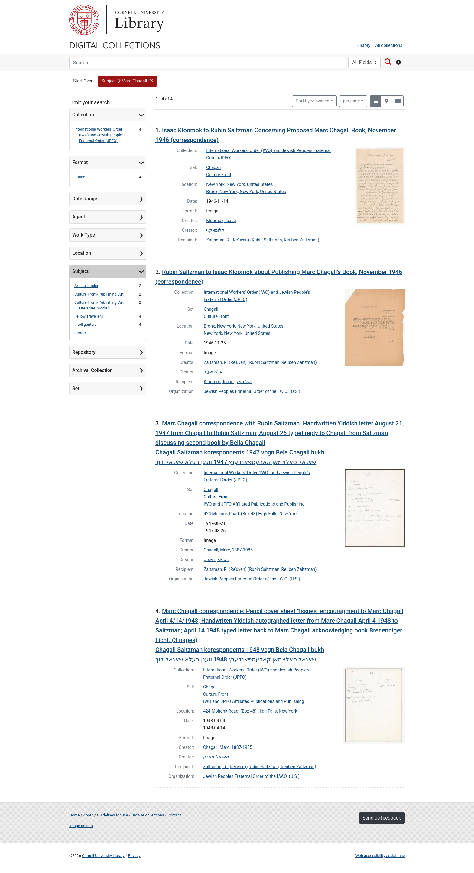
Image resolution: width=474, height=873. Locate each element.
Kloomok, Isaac (221, 220)
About (88, 815)
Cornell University (84, 20)
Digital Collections (115, 45)
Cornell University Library (103, 855)
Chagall (213, 167)
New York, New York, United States (239, 184)
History (364, 45)
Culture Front (218, 174)
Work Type (83, 235)
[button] (127, 81)
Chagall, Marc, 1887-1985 (228, 550)
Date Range (84, 199)
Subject (80, 271)
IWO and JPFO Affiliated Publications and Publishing (254, 504)
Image (79, 177)
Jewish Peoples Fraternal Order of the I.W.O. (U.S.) (252, 391)
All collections (388, 45)
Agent (78, 217)
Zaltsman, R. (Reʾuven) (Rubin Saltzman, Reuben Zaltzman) (262, 240)
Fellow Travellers (88, 316)
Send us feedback (382, 818)
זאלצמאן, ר (214, 372)
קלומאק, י (215, 230)
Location (81, 253)
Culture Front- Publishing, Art (99, 294)
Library (139, 20)
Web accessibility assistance (380, 855)
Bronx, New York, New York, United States (246, 191)
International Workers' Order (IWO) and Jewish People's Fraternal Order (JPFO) (99, 135)
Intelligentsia (85, 324)
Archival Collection (92, 370)
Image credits (81, 825)
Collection (83, 115)
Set (76, 388)
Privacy (134, 855)
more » (80, 333)
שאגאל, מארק (216, 559)
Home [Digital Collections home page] (74, 815)
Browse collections (147, 815)
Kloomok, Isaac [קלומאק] (228, 381)
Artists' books (86, 285)
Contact (174, 815)
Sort (312, 101)
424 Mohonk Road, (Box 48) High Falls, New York (251, 513)
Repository (84, 352)
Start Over (83, 81)
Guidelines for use (112, 815)
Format (80, 162)
